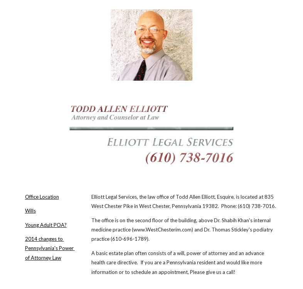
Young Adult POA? (46, 225)
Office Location (42, 197)
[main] (52, 227)
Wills (30, 211)
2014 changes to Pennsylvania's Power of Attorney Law (50, 248)
